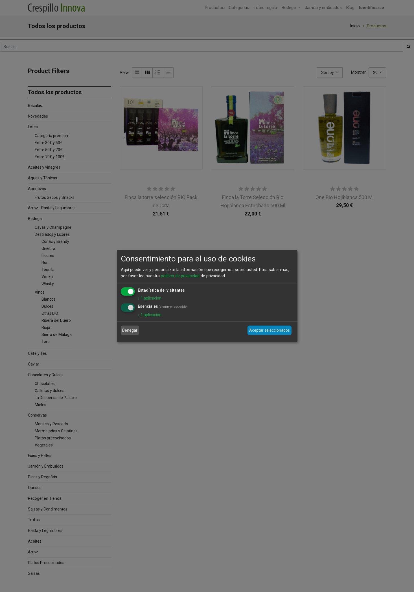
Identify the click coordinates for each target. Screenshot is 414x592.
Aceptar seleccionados (269, 330)
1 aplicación (149, 298)
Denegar (129, 330)
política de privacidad (180, 275)
